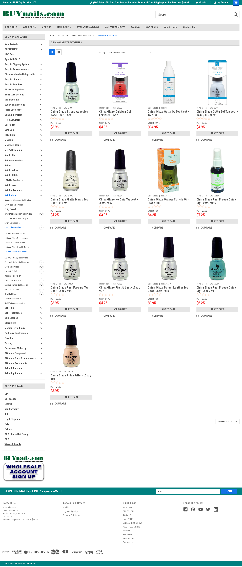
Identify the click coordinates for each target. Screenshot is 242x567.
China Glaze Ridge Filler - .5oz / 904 (70, 377)
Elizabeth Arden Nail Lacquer (17, 262)
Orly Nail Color (11, 294)
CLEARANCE (11, 49)
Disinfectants (12, 99)
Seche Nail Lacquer (13, 298)
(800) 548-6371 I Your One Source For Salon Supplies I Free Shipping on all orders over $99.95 (139, 2)
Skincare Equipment (15, 353)
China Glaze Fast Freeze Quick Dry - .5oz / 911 (216, 289)
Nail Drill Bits (11, 175)
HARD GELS (11, 27)
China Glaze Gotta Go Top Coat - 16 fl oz (168, 113)
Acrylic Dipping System (17, 64)
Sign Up (74, 511)
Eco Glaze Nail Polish (14, 205)
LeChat (8, 404)
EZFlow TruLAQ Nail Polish (16, 257)
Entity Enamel (10, 209)
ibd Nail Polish (11, 271)
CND (7, 439)
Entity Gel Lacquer (12, 223)
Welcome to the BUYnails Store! (19, 2)
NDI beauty (10, 398)
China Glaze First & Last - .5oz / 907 (119, 289)
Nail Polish (10, 195)
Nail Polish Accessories (15, 303)
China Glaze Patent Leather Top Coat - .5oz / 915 (168, 289)
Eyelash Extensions (15, 104)
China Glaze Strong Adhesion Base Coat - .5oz (69, 113)
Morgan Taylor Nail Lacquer (16, 285)
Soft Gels (9, 129)
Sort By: (102, 52)
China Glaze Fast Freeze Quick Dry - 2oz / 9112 (216, 201)
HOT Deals (10, 54)
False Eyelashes (13, 109)
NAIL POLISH (64, 27)
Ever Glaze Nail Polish (15, 242)
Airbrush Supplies (14, 89)
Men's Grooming (13, 150)
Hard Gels (10, 134)
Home (51, 35)
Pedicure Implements (16, 333)
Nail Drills (10, 155)
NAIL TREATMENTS (115, 27)
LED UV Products (14, 180)
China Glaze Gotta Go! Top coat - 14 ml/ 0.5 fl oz (217, 113)
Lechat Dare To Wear (13, 280)
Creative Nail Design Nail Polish (18, 214)
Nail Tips (9, 307)
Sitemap (31, 563)
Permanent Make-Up (16, 348)
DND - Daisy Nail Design (17, 434)
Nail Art (8, 165)
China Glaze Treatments (16, 251)
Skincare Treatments (16, 363)
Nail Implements (13, 190)
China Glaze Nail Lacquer (17, 238)
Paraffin (9, 338)
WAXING (135, 27)
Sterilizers (10, 323)
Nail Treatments (13, 312)
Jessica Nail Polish (13, 276)
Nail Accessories (14, 160)
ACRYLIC (46, 27)
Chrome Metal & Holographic (20, 74)
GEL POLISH (29, 27)
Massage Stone (13, 145)
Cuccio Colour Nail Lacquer (17, 218)
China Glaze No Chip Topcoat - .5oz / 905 (118, 201)
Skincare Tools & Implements (20, 358)
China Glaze (55, 108)
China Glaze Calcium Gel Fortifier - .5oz (115, 113)
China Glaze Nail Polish (15, 227)
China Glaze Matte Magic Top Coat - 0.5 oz (69, 201)
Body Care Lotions (14, 94)
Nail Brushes (11, 170)
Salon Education (13, 368)
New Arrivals (170, 27)
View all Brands (13, 444)
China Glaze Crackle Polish (18, 247)
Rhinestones (11, 317)
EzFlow (8, 429)
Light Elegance (13, 419)
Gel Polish (10, 124)
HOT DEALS (152, 27)
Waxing (8, 343)
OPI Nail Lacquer (12, 289)
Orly (7, 424)
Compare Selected (227, 421)
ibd (6, 414)
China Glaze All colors (15, 233)
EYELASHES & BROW (88, 27)
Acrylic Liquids (13, 79)
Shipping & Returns (71, 515)
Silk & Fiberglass (13, 114)
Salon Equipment (14, 373)
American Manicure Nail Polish (18, 200)
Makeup (9, 139)
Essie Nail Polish (12, 267)
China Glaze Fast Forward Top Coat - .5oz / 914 (69, 289)
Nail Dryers (10, 185)
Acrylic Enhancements (17, 69)
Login (65, 511)
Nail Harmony (12, 409)
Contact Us (190, 27)
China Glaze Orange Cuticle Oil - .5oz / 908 (168, 201)
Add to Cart (71, 133)
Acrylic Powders (13, 84)
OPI (6, 393)
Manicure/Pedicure (15, 328)
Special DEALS (12, 59)
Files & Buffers (12, 119)
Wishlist (201, 2)
